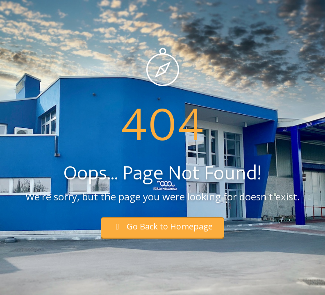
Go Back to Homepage (162, 226)
